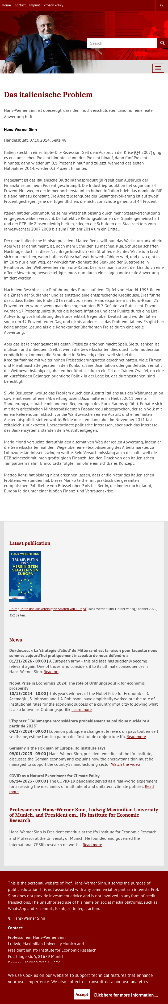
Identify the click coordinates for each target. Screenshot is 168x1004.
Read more (136, 736)
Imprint (34, 5)
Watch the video (125, 764)
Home (6, 5)
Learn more (82, 709)
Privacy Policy (53, 5)
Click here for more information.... (126, 995)
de (162, 5)
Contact (20, 5)
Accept (81, 994)
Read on (51, 671)
